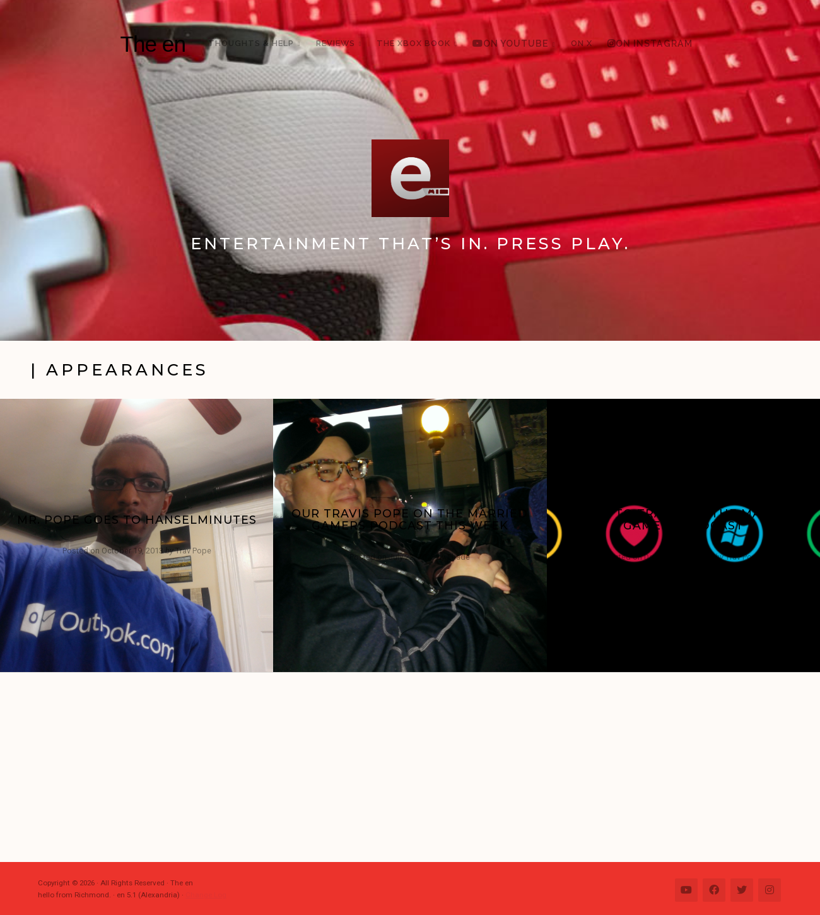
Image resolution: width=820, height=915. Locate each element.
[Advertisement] (416, 767)
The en (152, 44)
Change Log (205, 894)
